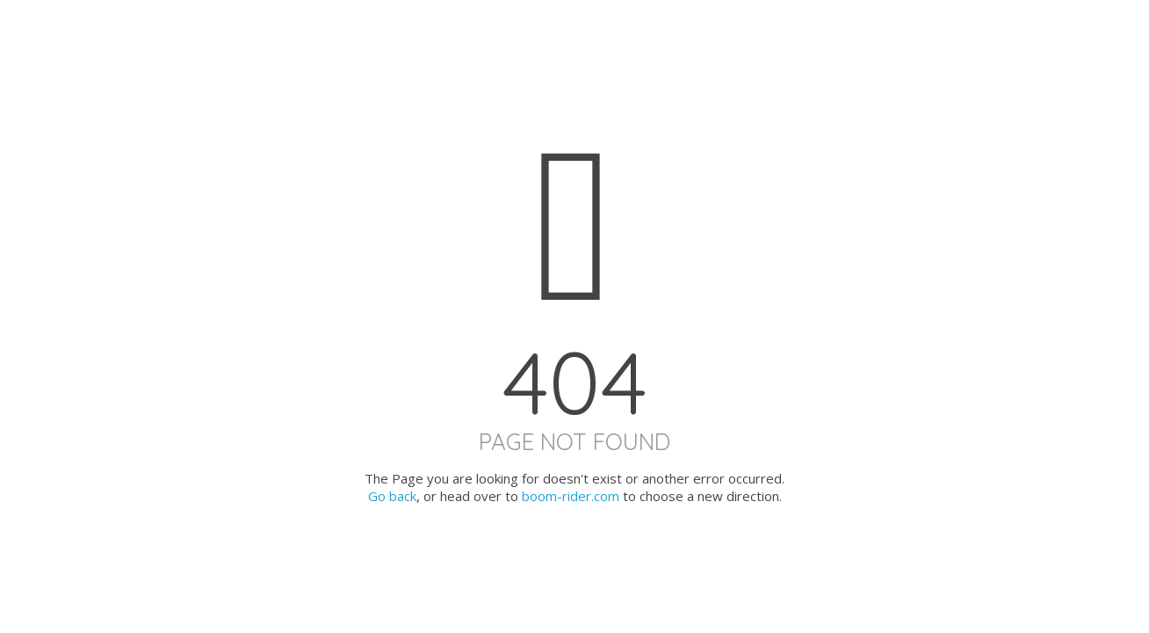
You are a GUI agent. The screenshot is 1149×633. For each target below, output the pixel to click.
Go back (392, 496)
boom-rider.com (570, 496)
